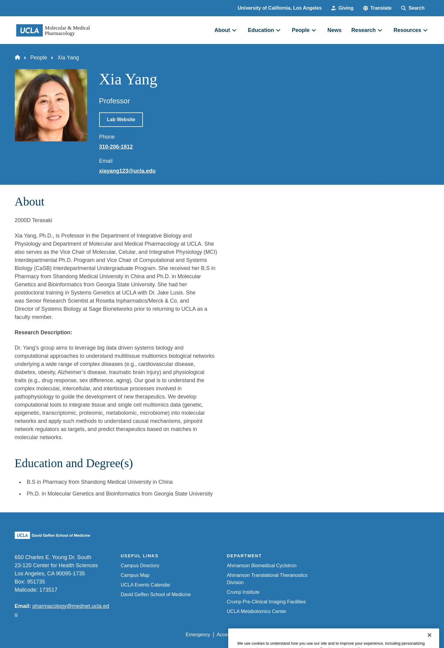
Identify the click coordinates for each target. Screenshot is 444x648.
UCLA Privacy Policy (272, 634)
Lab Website (121, 119)
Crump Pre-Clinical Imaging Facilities (266, 601)
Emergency (198, 634)
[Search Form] (412, 8)
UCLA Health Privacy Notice (330, 634)
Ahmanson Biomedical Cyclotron (262, 565)
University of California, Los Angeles (280, 8)
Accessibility (230, 634)
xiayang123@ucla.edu (127, 171)
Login (372, 634)
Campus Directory (140, 565)
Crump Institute (243, 592)
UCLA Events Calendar (146, 584)
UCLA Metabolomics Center (256, 611)
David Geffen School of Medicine (156, 594)
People (38, 58)
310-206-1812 (116, 147)
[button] (377, 8)
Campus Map (135, 575)
